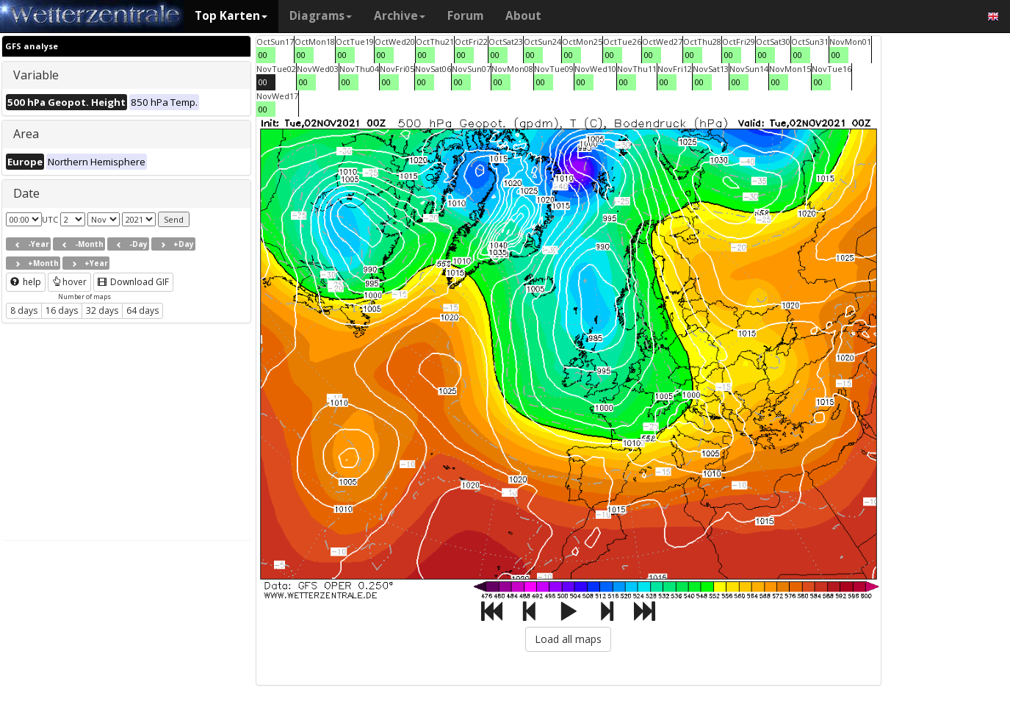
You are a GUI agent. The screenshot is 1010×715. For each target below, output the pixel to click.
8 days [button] (23, 310)
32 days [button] (102, 310)
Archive (399, 16)
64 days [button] (142, 310)
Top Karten (231, 16)
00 (263, 54)
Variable (36, 75)
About (523, 16)
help (25, 282)
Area (26, 134)
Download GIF (133, 282)
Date (26, 193)
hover (69, 282)
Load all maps (568, 639)
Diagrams (320, 16)
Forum (465, 16)
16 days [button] (62, 310)
